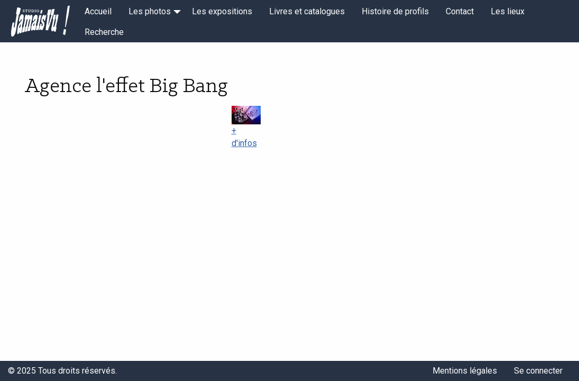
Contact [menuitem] (460, 11)
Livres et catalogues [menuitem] (307, 11)
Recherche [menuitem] (104, 32)
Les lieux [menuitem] (508, 11)
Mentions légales (465, 371)
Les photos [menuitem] (149, 11)
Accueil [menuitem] (98, 11)
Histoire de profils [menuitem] (395, 11)
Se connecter (538, 371)
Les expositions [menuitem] (222, 11)
